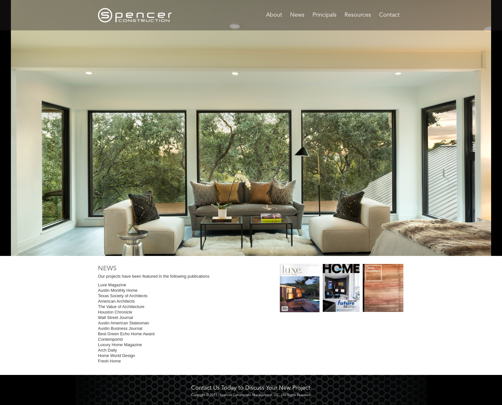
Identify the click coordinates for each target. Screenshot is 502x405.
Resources (357, 15)
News (297, 15)
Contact (389, 15)
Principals (324, 15)
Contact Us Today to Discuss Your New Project (250, 388)
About (274, 15)
